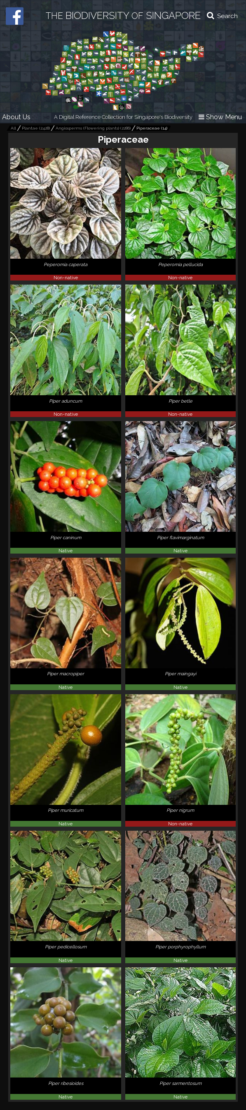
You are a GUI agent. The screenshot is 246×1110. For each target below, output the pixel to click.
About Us (16, 117)
